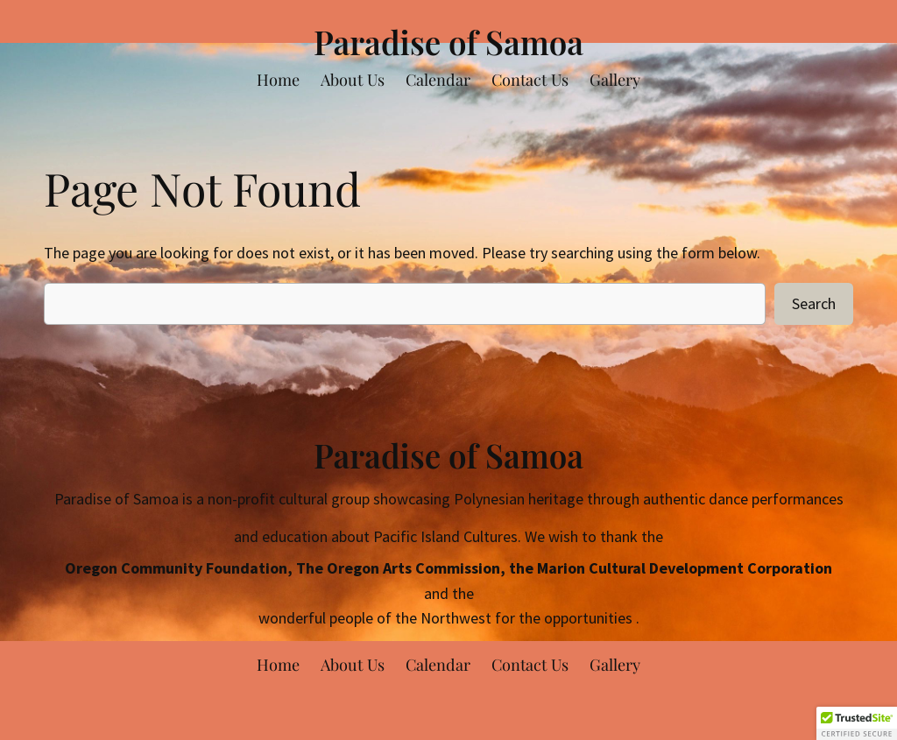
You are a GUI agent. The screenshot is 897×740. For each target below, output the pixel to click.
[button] (856, 723)
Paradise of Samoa (448, 41)
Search (814, 303)
